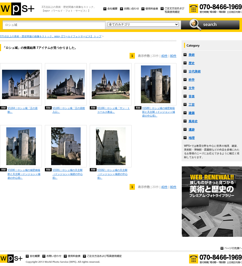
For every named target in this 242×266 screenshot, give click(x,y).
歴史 (192, 63)
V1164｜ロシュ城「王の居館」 (23, 110)
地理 (192, 138)
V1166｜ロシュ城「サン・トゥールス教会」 (113, 110)
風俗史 (193, 121)
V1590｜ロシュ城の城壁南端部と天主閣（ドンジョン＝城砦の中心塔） (24, 174)
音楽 (192, 96)
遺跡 (192, 129)
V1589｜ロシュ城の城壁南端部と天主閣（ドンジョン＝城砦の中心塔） (158, 112)
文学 (192, 88)
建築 (192, 113)
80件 (173, 56)
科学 (192, 80)
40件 (164, 56)
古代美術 (195, 71)
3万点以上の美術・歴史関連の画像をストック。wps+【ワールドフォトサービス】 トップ (50, 36)
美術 (192, 55)
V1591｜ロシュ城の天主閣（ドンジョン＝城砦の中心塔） (67, 174)
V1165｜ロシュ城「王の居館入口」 (68, 110)
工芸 (192, 104)
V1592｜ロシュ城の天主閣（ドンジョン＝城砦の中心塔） (112, 174)
